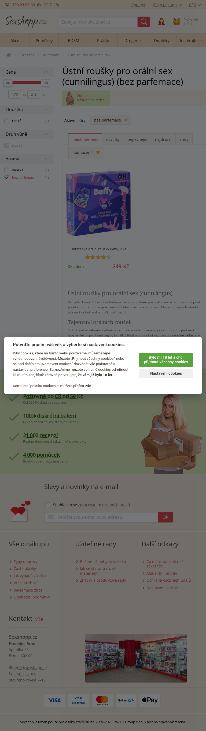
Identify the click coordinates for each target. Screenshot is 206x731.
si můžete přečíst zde (74, 386)
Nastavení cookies (166, 373)
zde (32, 375)
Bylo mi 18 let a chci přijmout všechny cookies (166, 359)
